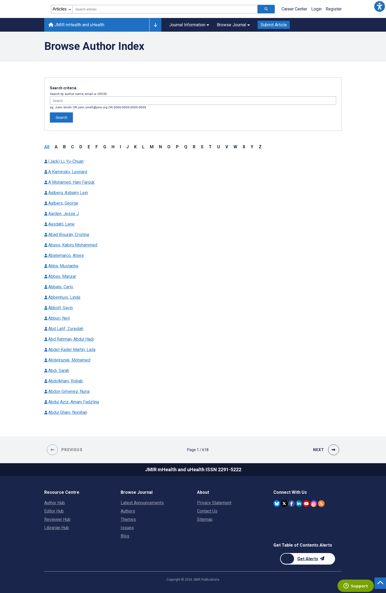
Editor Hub (54, 511)
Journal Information (189, 24)
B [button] (64, 146)
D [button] (80, 146)
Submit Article (274, 24)
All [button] (46, 146)
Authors (128, 511)
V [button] (226, 146)
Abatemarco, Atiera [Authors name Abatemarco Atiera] (66, 255)
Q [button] (185, 146)
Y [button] (252, 146)
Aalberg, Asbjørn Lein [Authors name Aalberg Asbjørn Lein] (68, 192)
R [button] (194, 146)
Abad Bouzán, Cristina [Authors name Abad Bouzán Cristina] (68, 234)
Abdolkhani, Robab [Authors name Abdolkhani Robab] (65, 381)
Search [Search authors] (61, 117)
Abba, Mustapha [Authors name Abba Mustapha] (63, 265)
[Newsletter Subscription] (307, 559)
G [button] (104, 146)
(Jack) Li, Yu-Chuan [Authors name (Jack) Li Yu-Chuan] (66, 161)
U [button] (218, 146)
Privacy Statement (214, 502)
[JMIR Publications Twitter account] (284, 503)
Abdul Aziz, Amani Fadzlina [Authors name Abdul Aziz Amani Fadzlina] (73, 401)
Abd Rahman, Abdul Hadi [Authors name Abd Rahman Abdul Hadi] (71, 339)
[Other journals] (155, 25)
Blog (125, 536)
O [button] (168, 146)
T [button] (210, 146)
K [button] (135, 146)
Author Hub (54, 502)
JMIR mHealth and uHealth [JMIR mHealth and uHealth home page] (76, 24)
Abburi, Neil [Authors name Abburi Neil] (59, 318)
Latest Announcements (142, 502)
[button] (379, 6)
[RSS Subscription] (321, 503)
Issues (127, 527)
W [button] (235, 146)
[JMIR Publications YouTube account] (306, 503)
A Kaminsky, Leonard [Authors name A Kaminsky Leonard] (67, 171)
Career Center (294, 9)
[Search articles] (266, 9)
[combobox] (165, 9)
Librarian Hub (56, 527)
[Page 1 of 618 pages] (198, 450)
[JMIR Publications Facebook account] (291, 503)
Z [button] (260, 146)
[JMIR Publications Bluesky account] (276, 503)
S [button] (202, 146)
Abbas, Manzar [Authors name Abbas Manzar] (62, 276)
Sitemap (205, 519)
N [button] (160, 146)
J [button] (127, 146)
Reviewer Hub (57, 519)
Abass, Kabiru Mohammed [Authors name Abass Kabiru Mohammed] (72, 245)
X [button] (244, 146)
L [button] (143, 146)
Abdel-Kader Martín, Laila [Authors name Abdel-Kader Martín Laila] (71, 349)
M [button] (152, 146)
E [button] (89, 146)
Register (334, 9)
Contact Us (207, 511)
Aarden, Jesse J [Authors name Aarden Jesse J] (63, 213)
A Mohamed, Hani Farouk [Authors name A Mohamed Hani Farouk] (71, 182)
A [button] (56, 146)
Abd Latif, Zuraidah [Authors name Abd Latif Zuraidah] (65, 328)
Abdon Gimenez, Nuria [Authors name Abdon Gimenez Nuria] (69, 391)
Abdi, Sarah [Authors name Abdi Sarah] (58, 370)
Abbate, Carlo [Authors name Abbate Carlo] (60, 286)
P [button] (177, 146)
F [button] (96, 146)
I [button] (120, 146)
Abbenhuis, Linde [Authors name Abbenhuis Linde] (64, 297)
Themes (128, 519)
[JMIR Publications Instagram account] (313, 503)
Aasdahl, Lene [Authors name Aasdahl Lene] (61, 224)
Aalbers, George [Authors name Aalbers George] (63, 203)
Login (316, 9)
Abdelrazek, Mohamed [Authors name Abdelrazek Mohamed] (69, 360)
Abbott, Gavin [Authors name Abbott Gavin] (60, 307)
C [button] (72, 146)
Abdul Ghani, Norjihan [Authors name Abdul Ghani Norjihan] (67, 412)
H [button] (113, 146)
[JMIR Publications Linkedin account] (299, 503)
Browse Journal (233, 24)
